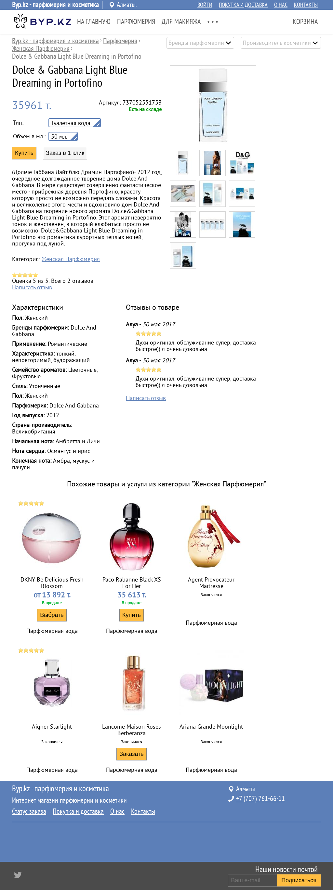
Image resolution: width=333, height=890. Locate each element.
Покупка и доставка (243, 5)
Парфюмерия (136, 22)
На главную (94, 22)
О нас (280, 5)
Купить (131, 615)
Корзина (305, 22)
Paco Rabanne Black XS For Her (131, 582)
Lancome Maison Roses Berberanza (131, 729)
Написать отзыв (32, 287)
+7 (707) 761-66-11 (260, 799)
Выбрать (52, 615)
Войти (204, 5)
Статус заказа (29, 811)
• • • (212, 22)
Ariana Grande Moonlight (211, 726)
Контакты (306, 5)
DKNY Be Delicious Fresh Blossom (52, 582)
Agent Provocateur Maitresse (211, 582)
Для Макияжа (181, 22)
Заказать (131, 754)
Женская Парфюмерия (71, 259)
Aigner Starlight (52, 726)
